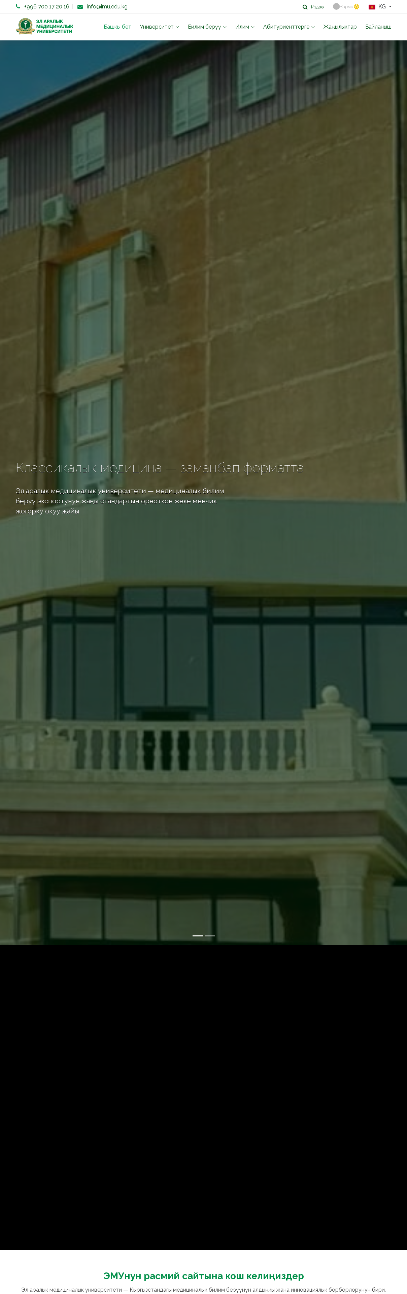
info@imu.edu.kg (107, 6)
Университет (159, 27)
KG (378, 6)
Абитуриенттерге (289, 27)
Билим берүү (207, 27)
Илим (245, 27)
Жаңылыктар (340, 27)
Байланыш (378, 27)
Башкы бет (117, 27)
